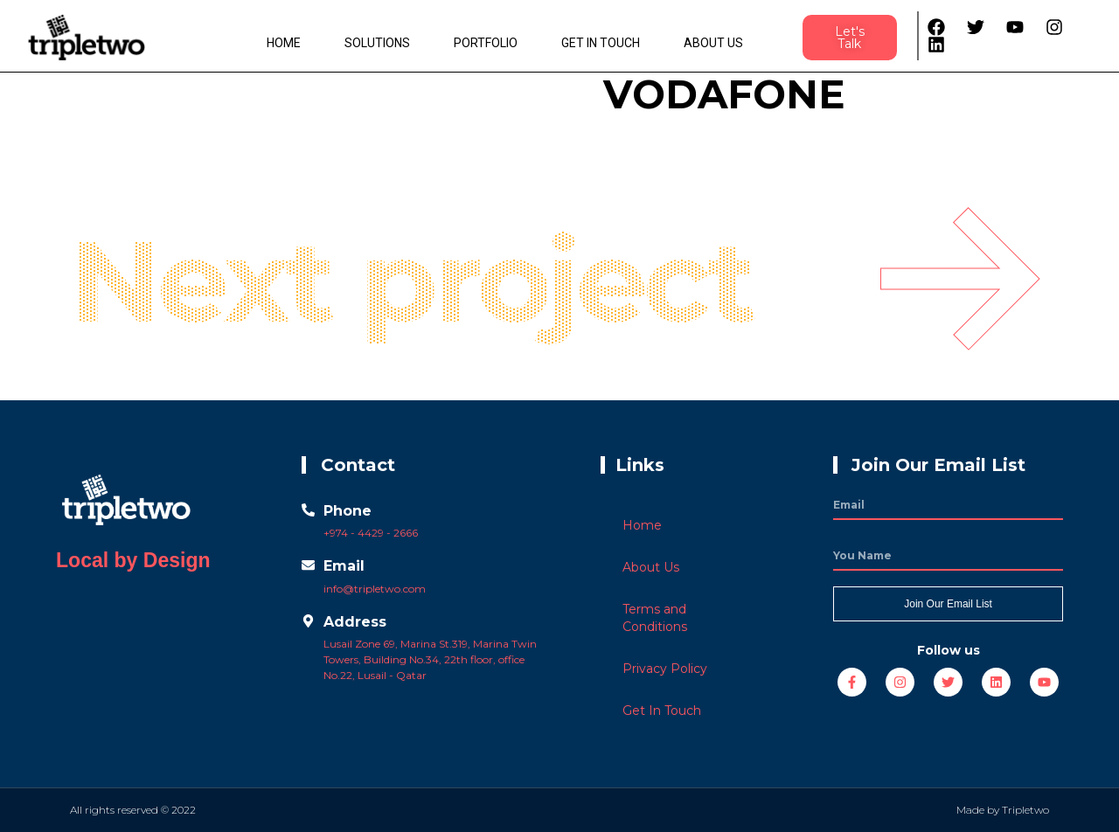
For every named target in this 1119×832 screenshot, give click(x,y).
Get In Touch (600, 43)
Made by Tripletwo (1002, 809)
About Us (713, 43)
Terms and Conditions (654, 617)
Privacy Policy (664, 668)
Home (284, 43)
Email (344, 566)
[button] (850, 37)
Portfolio (486, 43)
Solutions (377, 43)
